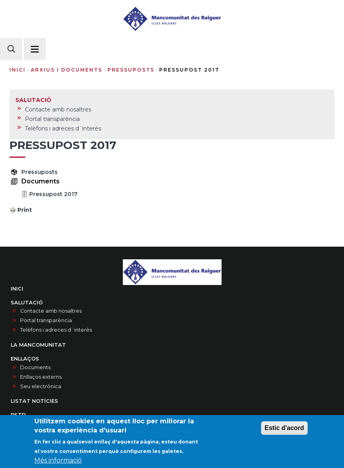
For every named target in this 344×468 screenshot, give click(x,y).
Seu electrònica (40, 386)
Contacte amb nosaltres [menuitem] (58, 109)
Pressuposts (39, 172)
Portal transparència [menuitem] (52, 119)
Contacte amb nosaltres (51, 311)
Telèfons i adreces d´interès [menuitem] (63, 128)
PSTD (18, 415)
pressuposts (130, 70)
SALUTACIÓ (27, 303)
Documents (35, 367)
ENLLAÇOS (25, 359)
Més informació (58, 461)
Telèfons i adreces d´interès (56, 330)
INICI (17, 289)
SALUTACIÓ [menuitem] (33, 100)
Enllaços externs (41, 377)
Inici (17, 70)
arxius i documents (66, 70)
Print (24, 209)
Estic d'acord (284, 429)
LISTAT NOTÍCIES (34, 401)
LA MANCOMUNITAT (38, 345)
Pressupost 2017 (53, 194)
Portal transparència (46, 320)
